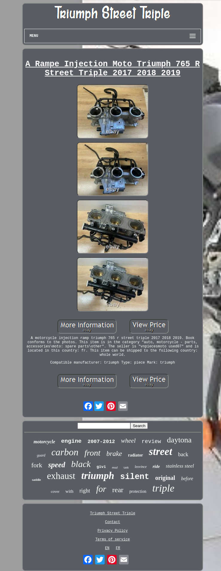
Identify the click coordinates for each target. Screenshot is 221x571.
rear (117, 490)
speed (56, 465)
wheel (128, 440)
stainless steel (180, 466)
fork (36, 465)
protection (138, 491)
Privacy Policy (112, 531)
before (187, 478)
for (101, 489)
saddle (36, 479)
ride (156, 466)
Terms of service (112, 539)
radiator (135, 455)
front (92, 452)
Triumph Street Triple (112, 513)
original (165, 477)
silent (134, 476)
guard (41, 455)
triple (163, 488)
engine (71, 441)
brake (114, 453)
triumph (97, 475)
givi (101, 467)
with (69, 491)
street (160, 451)
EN (107, 548)
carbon (65, 452)
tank (126, 467)
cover (55, 491)
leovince (141, 467)
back (183, 454)
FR (118, 548)
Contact (112, 522)
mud (115, 467)
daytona (179, 440)
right (85, 490)
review (151, 442)
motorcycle (44, 441)
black (81, 464)
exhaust (61, 476)
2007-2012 (101, 442)
